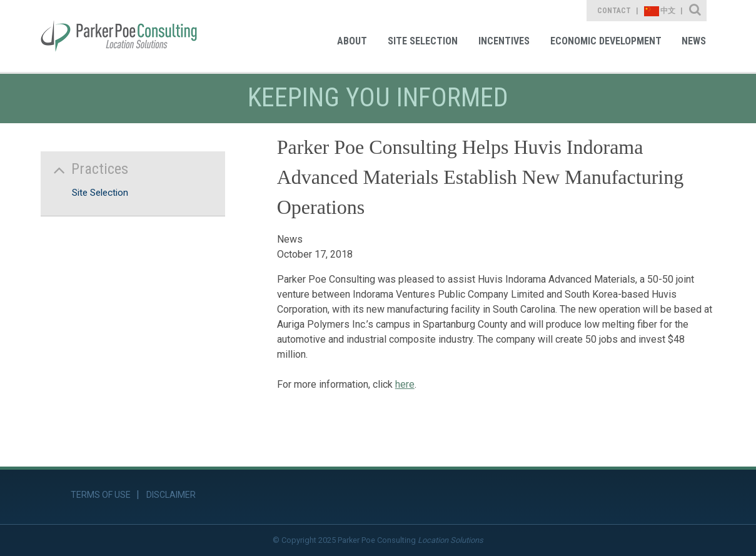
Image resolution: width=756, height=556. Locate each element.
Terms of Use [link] (101, 495)
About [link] (352, 41)
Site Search (696, 10)
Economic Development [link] (606, 41)
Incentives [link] (504, 41)
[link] (119, 36)
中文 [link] (659, 11)
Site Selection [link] (423, 41)
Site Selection (100, 192)
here (405, 384)
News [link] (694, 41)
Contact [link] (614, 10)
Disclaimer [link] (171, 495)
